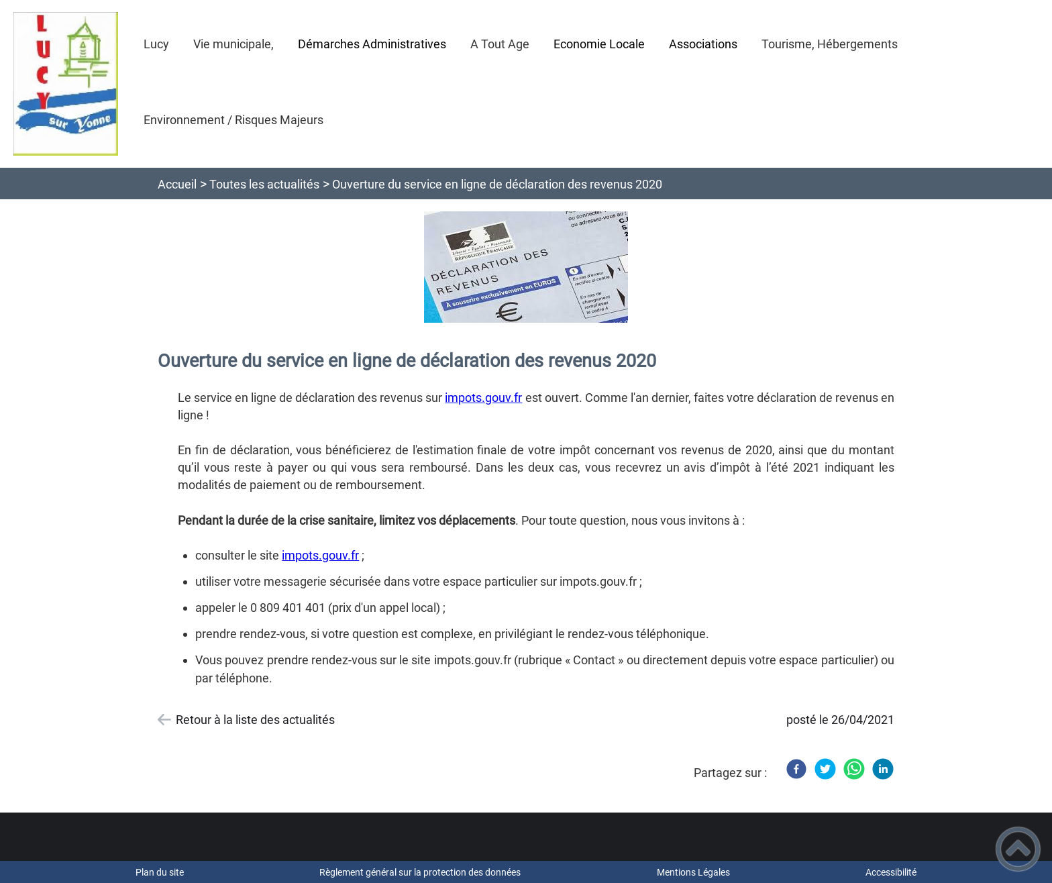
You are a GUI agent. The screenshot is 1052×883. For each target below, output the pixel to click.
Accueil (177, 184)
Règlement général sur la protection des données (420, 872)
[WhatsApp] (854, 769)
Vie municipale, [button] (233, 44)
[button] (1018, 849)
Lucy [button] (156, 44)
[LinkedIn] (883, 769)
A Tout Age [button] (499, 44)
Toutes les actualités (264, 184)
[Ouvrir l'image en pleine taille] (526, 268)
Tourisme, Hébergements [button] (829, 44)
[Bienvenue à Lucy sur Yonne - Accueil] (66, 84)
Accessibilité (890, 872)
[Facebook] (796, 769)
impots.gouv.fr (483, 398)
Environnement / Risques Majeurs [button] (233, 120)
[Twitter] (825, 769)
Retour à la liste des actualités (255, 720)
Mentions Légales (693, 872)
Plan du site (160, 872)
